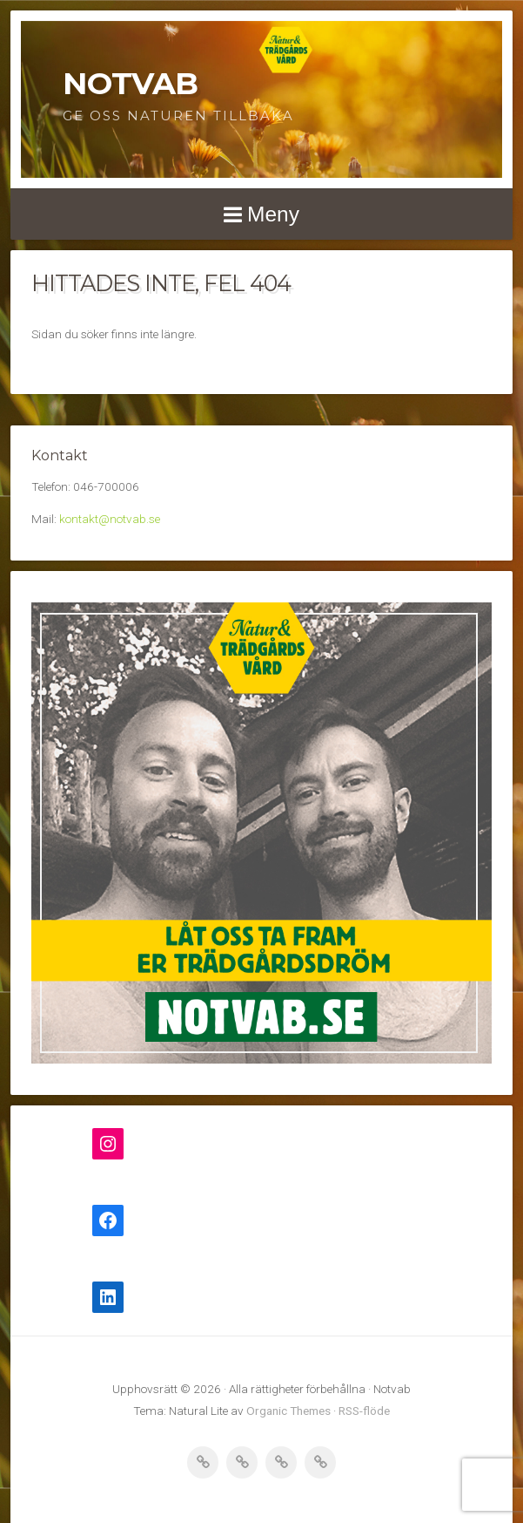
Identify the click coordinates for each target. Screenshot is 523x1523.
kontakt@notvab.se (109, 519)
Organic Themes (288, 1411)
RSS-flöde (364, 1411)
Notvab (130, 83)
